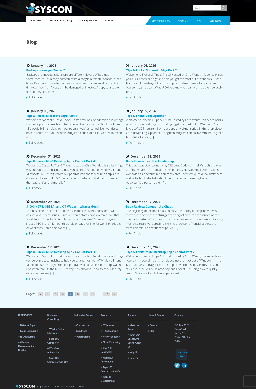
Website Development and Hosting (27, 346)
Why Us (134, 352)
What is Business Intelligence (56, 331)
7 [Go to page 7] (93, 294)
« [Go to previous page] (40, 294)
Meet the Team (133, 327)
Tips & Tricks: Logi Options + (146, 116)
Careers (134, 358)
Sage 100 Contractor (53, 341)
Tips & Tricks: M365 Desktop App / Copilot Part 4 (60, 161)
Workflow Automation (53, 350)
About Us (183, 20)
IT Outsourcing (27, 336)
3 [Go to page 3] (63, 294)
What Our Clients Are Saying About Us (134, 341)
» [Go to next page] (115, 294)
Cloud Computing (29, 331)
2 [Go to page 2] (55, 294)
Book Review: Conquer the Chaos (149, 206)
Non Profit (81, 331)
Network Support (29, 325)
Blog (152, 331)
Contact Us (215, 20)
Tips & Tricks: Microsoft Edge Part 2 (151, 70)
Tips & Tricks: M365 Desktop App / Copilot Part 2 (160, 252)
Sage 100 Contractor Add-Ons (57, 360)
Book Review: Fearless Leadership (150, 161)
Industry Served (88, 20)
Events (153, 325)
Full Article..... (36, 97)
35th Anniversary (161, 20)
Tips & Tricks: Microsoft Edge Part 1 (51, 116)
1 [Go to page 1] (48, 294)
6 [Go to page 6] (85, 294)
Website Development (107, 379)
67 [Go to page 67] (106, 294)
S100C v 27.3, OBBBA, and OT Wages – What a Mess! (62, 206)
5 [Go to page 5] (78, 294)
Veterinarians (83, 336)
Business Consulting (61, 20)
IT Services (36, 20)
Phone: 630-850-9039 (183, 339)
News (199, 20)
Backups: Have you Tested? (45, 70)
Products (109, 20)
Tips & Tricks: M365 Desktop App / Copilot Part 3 (60, 252)
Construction (82, 325)
